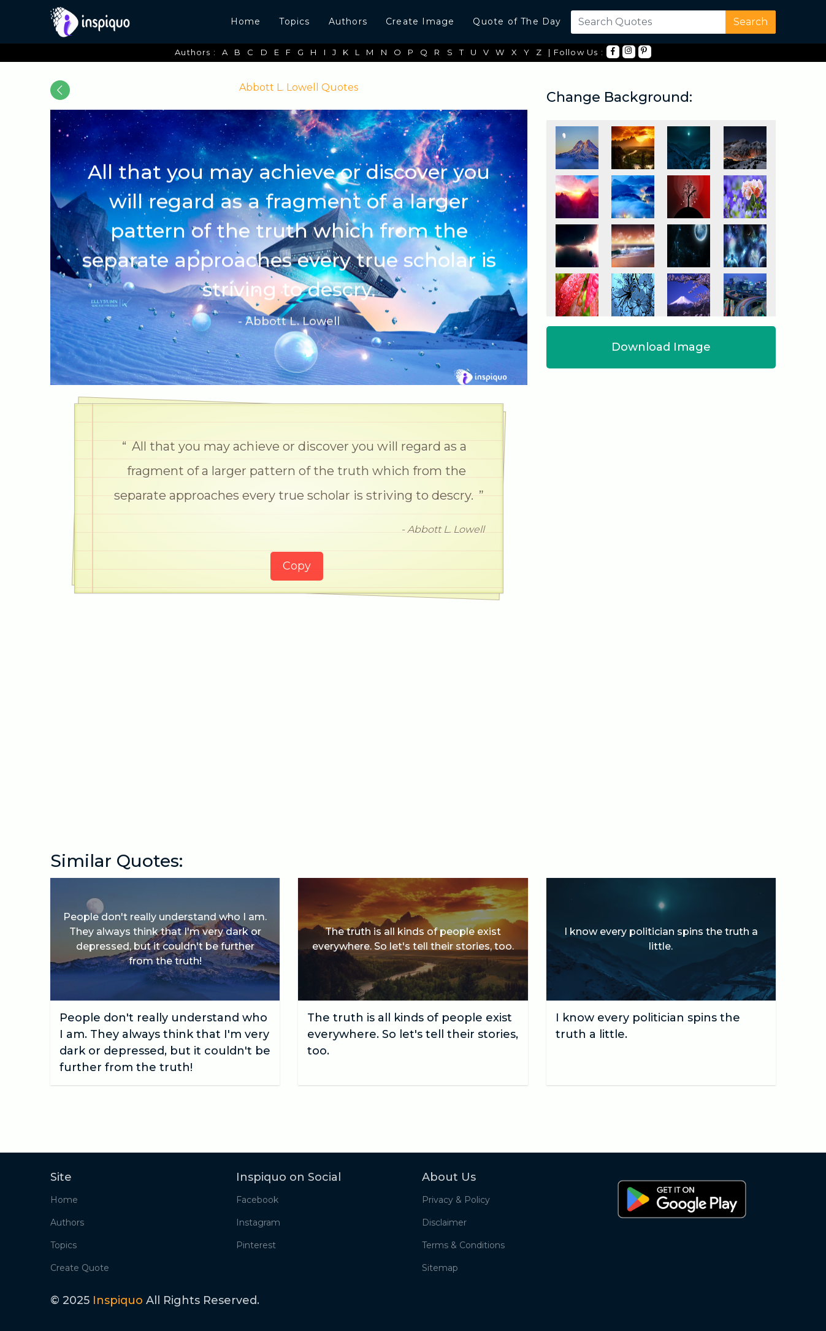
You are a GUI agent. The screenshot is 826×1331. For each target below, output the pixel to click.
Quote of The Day (517, 21)
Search (750, 22)
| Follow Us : (575, 52)
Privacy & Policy (456, 1199)
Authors (348, 21)
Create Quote (79, 1267)
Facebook (257, 1199)
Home (246, 21)
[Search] (646, 22)
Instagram (258, 1222)
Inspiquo (118, 1300)
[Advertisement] (288, 698)
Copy (297, 566)
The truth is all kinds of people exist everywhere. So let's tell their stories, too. (412, 1034)
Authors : (195, 52)
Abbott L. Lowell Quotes (298, 87)
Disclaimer (444, 1222)
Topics (294, 21)
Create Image (420, 21)
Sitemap (440, 1267)
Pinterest (256, 1245)
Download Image (661, 347)
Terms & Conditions (463, 1245)
